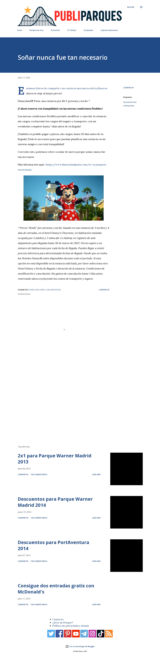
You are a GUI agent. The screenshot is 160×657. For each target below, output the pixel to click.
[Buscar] (130, 7)
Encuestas (55, 30)
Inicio (19, 30)
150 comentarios (39, 474)
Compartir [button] (128, 87)
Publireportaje (128, 106)
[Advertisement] (76, 407)
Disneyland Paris (130, 102)
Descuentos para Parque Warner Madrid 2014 (55, 502)
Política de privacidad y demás (70, 625)
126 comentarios (39, 518)
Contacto (58, 619)
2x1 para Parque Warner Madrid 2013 (54, 459)
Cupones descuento (109, 30)
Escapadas (88, 30)
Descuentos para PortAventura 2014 (53, 545)
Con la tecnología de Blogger (80, 646)
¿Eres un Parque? (62, 622)
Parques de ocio (36, 30)
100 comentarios (39, 561)
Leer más (96, 474)
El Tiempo (71, 30)
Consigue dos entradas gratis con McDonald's (56, 589)
